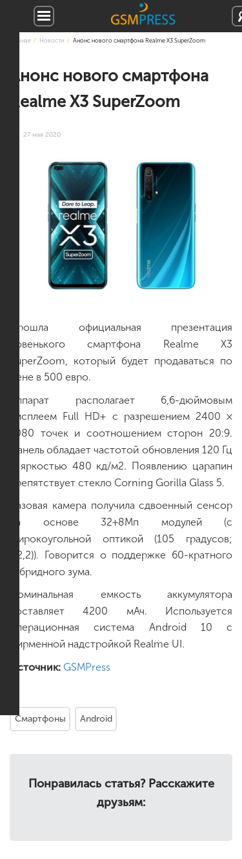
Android (96, 718)
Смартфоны (40, 718)
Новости (51, 40)
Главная (20, 40)
